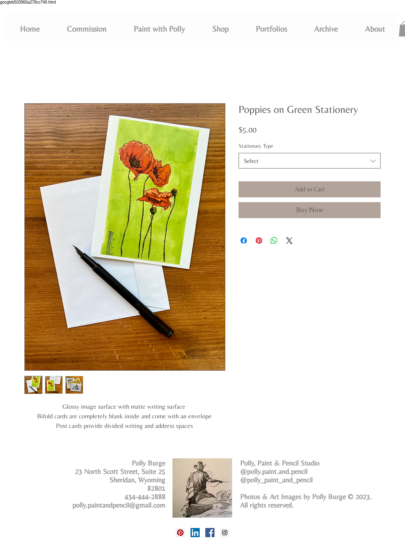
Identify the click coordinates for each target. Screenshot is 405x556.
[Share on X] (289, 240)
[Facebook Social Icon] (210, 532)
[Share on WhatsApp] (274, 240)
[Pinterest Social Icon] (180, 532)
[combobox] (310, 161)
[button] (271, 28)
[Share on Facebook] (244, 240)
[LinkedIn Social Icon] (195, 532)
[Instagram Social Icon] (224, 532)
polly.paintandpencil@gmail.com (118, 505)
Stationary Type (256, 146)
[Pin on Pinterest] (259, 240)
